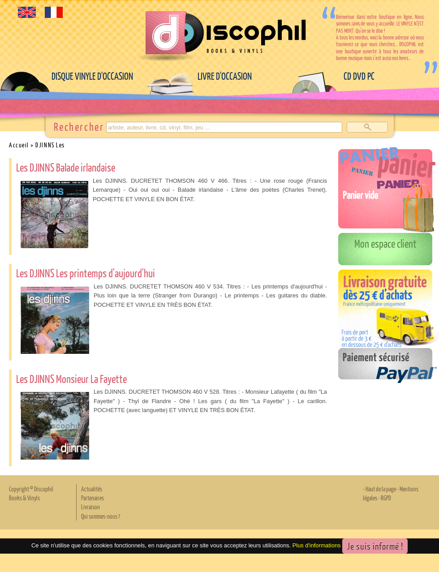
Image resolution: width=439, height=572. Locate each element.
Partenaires (92, 498)
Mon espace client (385, 243)
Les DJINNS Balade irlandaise (65, 167)
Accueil (19, 145)
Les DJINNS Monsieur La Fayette (71, 378)
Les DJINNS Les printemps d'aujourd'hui (85, 273)
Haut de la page (381, 489)
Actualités (91, 489)
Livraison (90, 507)
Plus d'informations (317, 545)
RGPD (386, 498)
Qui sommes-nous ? (100, 516)
